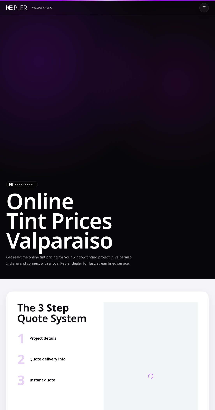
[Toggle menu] (204, 7)
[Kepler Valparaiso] (29, 7)
